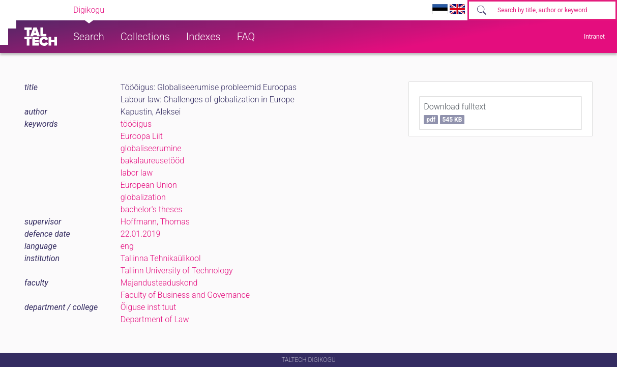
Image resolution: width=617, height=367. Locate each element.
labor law (137, 173)
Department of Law (155, 319)
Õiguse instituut (148, 307)
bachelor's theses (152, 209)
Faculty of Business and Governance (185, 295)
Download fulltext (455, 113)
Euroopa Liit (142, 136)
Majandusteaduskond (159, 283)
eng (127, 246)
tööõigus (136, 124)
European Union (149, 185)
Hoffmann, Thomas (155, 222)
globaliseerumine (151, 148)
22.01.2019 (141, 234)
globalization (143, 197)
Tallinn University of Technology (177, 270)
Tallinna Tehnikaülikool (161, 258)
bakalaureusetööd (152, 160)
